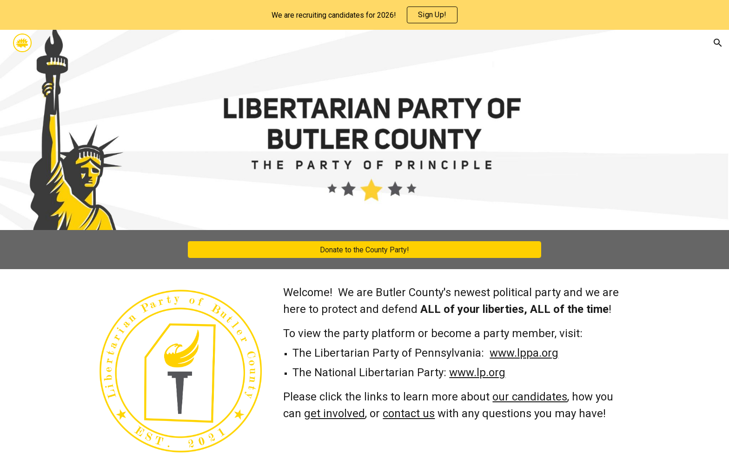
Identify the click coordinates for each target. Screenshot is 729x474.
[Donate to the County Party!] (364, 250)
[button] (718, 43)
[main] (456, 353)
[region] (364, 15)
